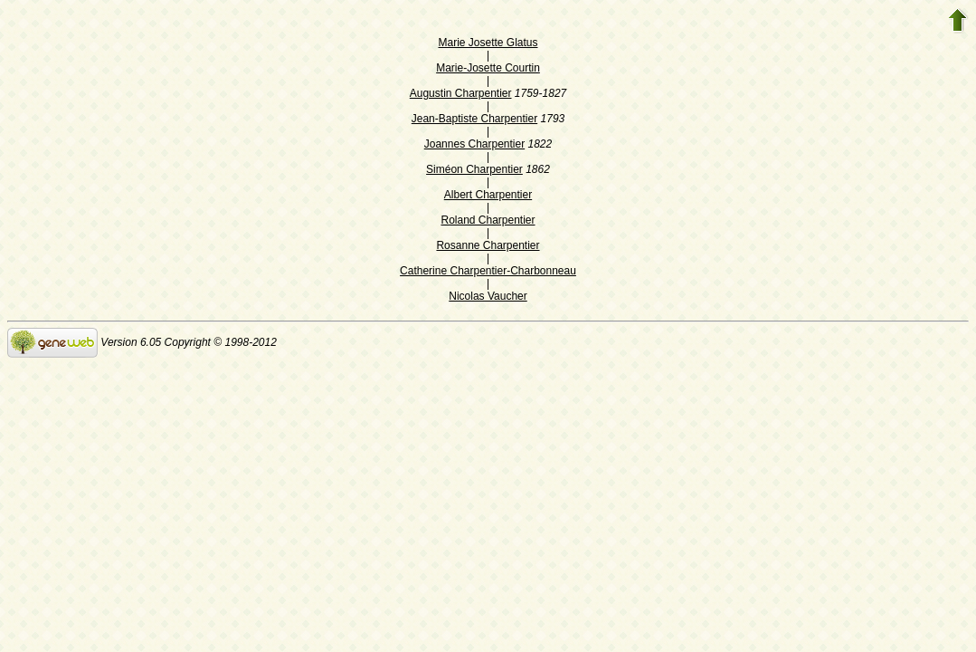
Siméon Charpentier (474, 169)
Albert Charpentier (488, 194)
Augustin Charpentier (461, 93)
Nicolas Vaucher (487, 296)
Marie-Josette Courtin (488, 68)
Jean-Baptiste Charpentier (474, 118)
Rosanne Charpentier (487, 245)
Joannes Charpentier (474, 144)
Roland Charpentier (488, 220)
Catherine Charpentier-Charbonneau (488, 270)
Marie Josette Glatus (487, 42)
